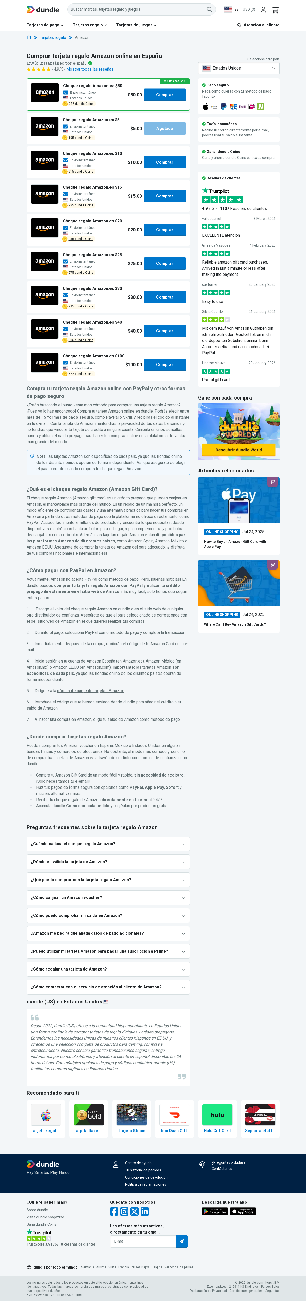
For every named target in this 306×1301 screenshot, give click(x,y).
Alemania (87, 1267)
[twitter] (134, 1212)
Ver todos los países (178, 1267)
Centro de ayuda (138, 1163)
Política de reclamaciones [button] (145, 1184)
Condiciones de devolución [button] (146, 1177)
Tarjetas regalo (88, 24)
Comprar (164, 94)
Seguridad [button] (272, 1291)
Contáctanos (222, 1169)
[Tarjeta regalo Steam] (131, 1119)
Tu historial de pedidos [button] (143, 1170)
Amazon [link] (82, 37)
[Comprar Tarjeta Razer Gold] (88, 1119)
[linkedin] (145, 1212)
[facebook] (114, 1212)
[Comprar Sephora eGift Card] (260, 1119)
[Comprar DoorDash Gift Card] (174, 1119)
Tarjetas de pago (43, 24)
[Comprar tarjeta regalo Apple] (46, 1119)
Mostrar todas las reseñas (90, 69)
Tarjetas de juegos (134, 24)
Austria (101, 1267)
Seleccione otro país (263, 59)
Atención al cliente (258, 24)
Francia (123, 1267)
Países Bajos (140, 1267)
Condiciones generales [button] (246, 1291)
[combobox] (239, 68)
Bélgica (157, 1267)
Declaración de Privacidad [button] (208, 1291)
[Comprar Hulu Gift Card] (217, 1119)
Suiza (112, 1267)
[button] (276, 9)
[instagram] (124, 1212)
